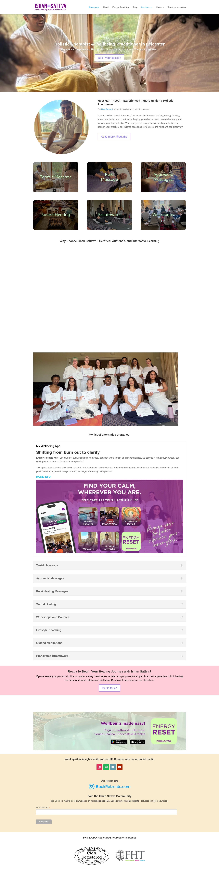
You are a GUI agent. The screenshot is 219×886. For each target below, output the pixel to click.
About (106, 7)
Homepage (94, 7)
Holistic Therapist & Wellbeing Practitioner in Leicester (109, 44)
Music (159, 7)
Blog (135, 7)
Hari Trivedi (107, 109)
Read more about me (114, 136)
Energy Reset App (120, 7)
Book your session (177, 7)
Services (145, 7)
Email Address (43, 807)
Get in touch (109, 688)
